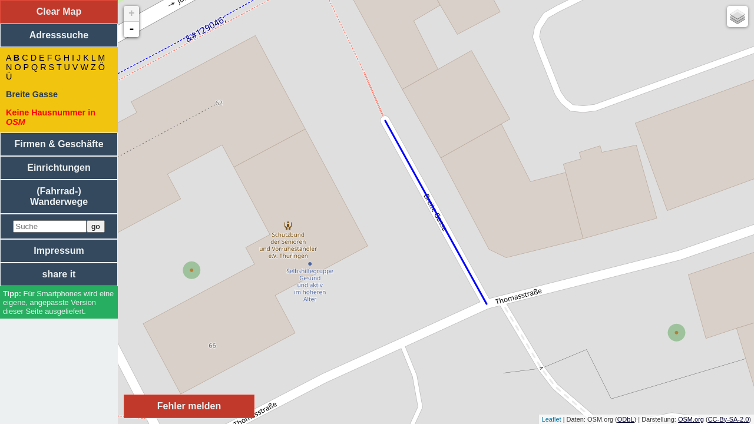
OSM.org (691, 419)
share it (59, 274)
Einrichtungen (59, 168)
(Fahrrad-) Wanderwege (59, 196)
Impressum (59, 251)
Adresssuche (59, 35)
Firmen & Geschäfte (58, 144)
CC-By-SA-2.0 (728, 419)
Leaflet (551, 419)
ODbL (625, 419)
